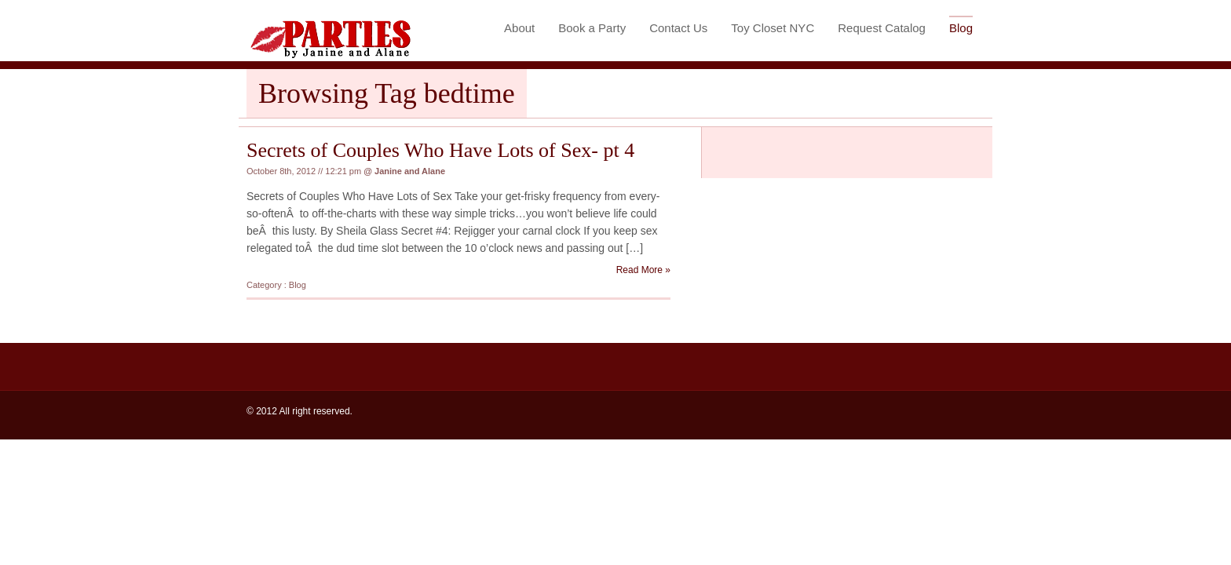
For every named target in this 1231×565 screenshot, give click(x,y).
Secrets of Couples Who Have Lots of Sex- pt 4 (440, 150)
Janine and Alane (409, 171)
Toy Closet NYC (772, 28)
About (519, 28)
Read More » (643, 269)
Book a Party (592, 28)
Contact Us (678, 28)
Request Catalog (882, 28)
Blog (961, 28)
